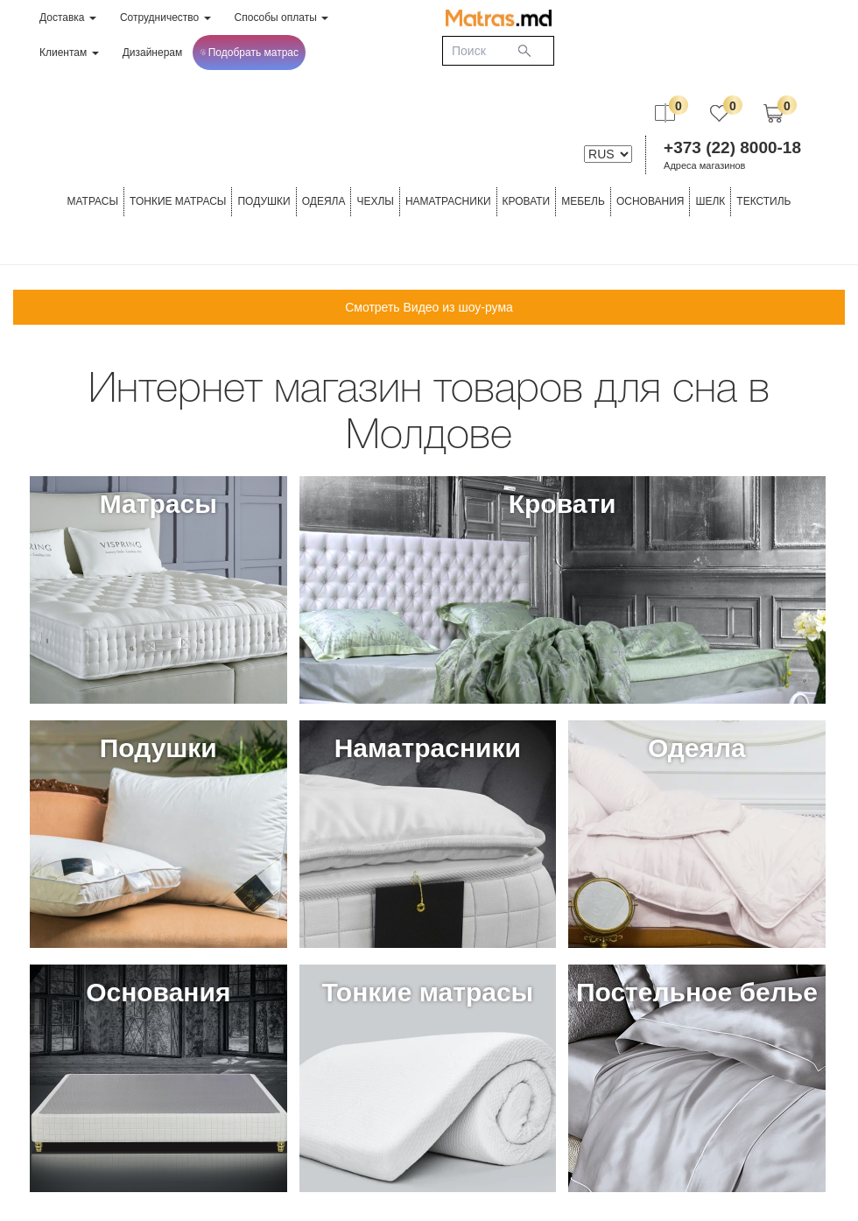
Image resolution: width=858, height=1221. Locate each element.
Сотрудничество (165, 17)
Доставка (67, 17)
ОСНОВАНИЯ (650, 201)
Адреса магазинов (704, 165)
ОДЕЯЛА (324, 201)
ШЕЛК (710, 201)
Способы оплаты (282, 17)
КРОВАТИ (527, 201)
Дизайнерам (153, 52)
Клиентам (69, 52)
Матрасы (92, 201)
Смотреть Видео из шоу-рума (429, 307)
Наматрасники (448, 201)
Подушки (263, 201)
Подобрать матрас (249, 52)
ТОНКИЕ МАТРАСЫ (178, 201)
